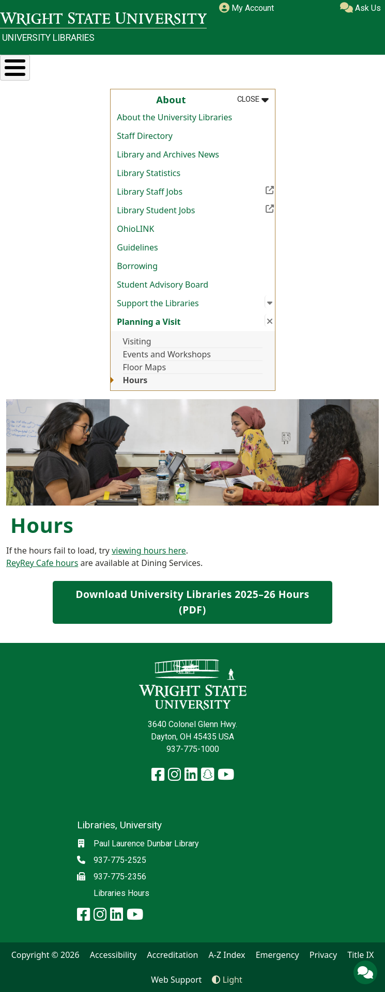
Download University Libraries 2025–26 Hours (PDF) (192, 602)
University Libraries (48, 38)
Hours (135, 380)
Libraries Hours (121, 893)
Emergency (277, 955)
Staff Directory (145, 135)
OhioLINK (135, 228)
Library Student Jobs (195, 209)
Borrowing (137, 266)
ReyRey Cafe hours (42, 563)
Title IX (360, 955)
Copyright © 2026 (45, 955)
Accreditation (172, 955)
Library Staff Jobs (195, 190)
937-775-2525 (120, 860)
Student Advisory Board (162, 284)
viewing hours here (149, 550)
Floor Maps (144, 367)
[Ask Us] (365, 972)
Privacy (323, 955)
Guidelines (137, 247)
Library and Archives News (168, 154)
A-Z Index (227, 955)
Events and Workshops (167, 354)
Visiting (137, 341)
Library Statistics (148, 173)
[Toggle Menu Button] (15, 68)
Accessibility (113, 955)
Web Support (176, 979)
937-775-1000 (192, 749)
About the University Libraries (174, 117)
